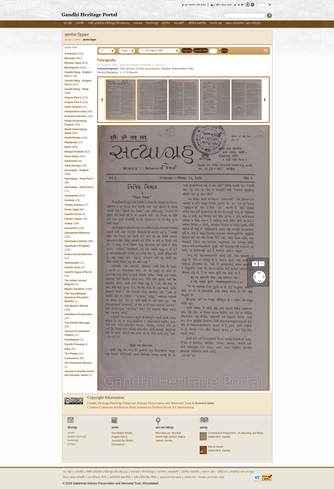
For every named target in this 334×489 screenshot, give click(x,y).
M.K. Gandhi (223, 436)
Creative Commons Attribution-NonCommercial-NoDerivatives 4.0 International (140, 407)
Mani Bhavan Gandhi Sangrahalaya (140, 68)
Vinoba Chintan (74, 204)
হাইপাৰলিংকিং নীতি (145, 477)
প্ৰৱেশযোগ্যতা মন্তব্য (170, 477)
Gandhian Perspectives (79, 314)
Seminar (69, 200)
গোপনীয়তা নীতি (97, 477)
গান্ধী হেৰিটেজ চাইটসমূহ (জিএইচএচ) (109, 23)
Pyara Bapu (71, 156)
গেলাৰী (80, 23)
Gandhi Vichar (73, 214)
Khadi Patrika (73, 137)
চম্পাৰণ (71, 444)
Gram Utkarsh (73, 106)
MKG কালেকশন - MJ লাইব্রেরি (243, 23)
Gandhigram (72, 339)
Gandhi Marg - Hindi (77, 89)
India (68, 348)
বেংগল (71, 433)
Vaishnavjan (72, 262)
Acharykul (71, 53)
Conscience (72, 358)
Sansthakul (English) (77, 245)
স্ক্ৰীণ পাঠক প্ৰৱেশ (224, 5)
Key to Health (215, 446)
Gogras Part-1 (73, 97)
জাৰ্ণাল (166, 23)
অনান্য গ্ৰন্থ (216, 23)
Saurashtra (71, 228)
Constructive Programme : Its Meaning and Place (235, 433)
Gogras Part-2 (73, 102)
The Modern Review (76, 305)
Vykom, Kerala (164, 440)
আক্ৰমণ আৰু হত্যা (76, 436)
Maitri (68, 147)
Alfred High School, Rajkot (170, 436)
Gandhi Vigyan (73, 218)
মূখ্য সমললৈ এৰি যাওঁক (195, 5)
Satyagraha (71, 195)
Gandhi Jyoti (72, 267)
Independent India (75, 111)
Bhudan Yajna (73, 62)
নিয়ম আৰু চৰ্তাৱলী (74, 477)
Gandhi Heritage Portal (102, 403)
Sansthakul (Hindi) (76, 241)
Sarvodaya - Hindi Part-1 (79, 178)
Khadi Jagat (72, 209)
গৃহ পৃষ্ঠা (67, 23)
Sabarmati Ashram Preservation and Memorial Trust (157, 403)
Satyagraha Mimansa (77, 232)
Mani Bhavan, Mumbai (168, 433)
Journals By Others (122, 440)
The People (71, 353)
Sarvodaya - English (77, 170)
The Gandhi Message (77, 322)
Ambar (69, 223)
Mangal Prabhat (74, 151)
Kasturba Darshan (75, 116)
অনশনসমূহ (72, 440)
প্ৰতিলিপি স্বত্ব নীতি (120, 477)
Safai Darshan (73, 165)
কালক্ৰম (137, 23)
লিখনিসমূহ (152, 23)
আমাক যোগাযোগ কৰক (211, 477)
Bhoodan (70, 58)
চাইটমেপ (222, 471)
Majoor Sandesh (74, 288)
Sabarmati (71, 160)
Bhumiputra (72, 67)
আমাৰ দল (190, 477)
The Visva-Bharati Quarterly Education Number (77, 297)
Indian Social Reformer (78, 254)
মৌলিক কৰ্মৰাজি (197, 23)
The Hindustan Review (78, 362)
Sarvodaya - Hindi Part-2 (79, 187)
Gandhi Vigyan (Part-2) (78, 272)
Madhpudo (71, 142)
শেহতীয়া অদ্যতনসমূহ (242, 471)
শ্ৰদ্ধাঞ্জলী (179, 23)
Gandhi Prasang (75, 344)
